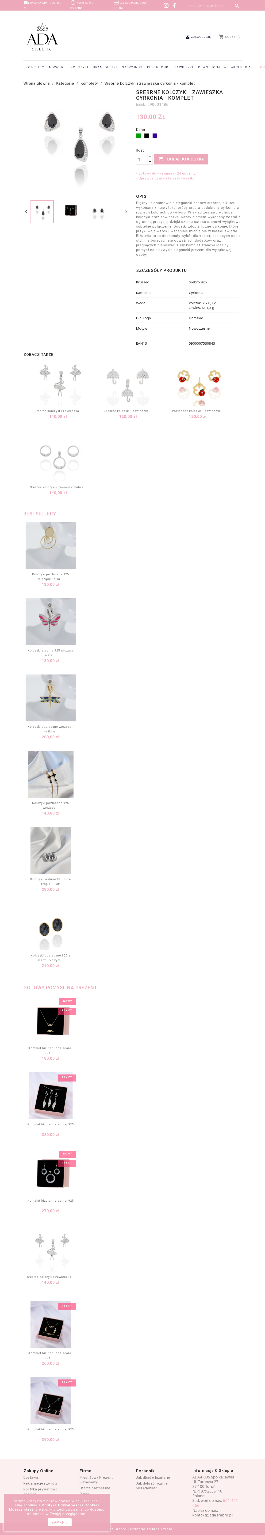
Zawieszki (183, 67)
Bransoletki (105, 67)
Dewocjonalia (212, 67)
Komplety (35, 67)
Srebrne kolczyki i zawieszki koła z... (58, 487)
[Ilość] (141, 159)
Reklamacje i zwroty (40, 1483)
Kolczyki (79, 67)
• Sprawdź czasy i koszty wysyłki (165, 178)
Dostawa (30, 1477)
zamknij (59, 1522)
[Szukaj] (214, 6)
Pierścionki (158, 67)
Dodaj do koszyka (181, 159)
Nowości (57, 67)
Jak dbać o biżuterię (153, 1477)
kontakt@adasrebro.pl (212, 1515)
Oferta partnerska (95, 1488)
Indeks (141, 104)
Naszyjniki (132, 67)
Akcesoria (241, 67)
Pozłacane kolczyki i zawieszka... (198, 411)
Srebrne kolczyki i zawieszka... (58, 411)
